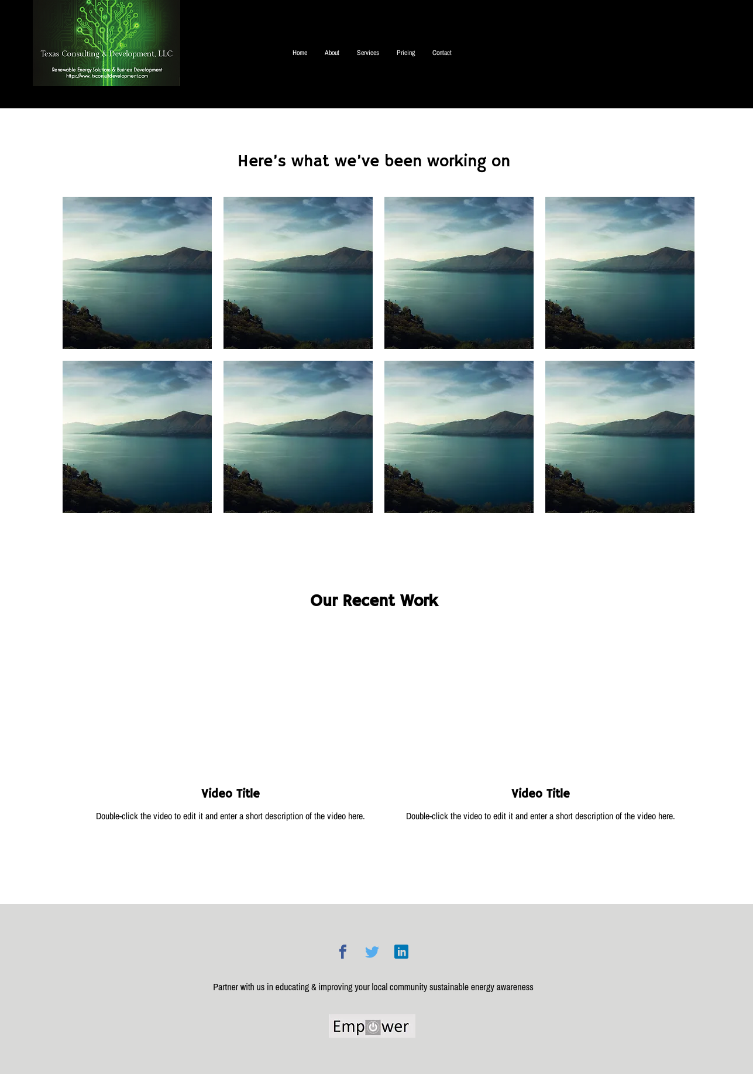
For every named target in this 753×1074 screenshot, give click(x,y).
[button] (137, 273)
